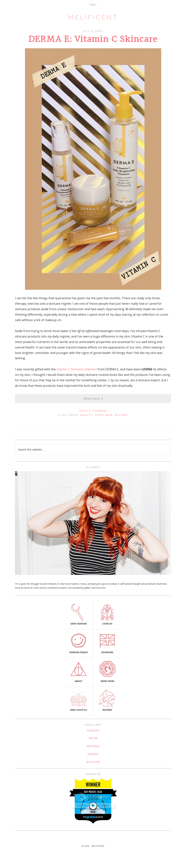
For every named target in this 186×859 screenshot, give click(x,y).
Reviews (121, 415)
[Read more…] (93, 398)
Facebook (93, 730)
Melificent (93, 17)
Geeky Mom (104, 415)
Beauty (87, 415)
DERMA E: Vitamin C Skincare (93, 39)
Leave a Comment (93, 410)
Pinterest (93, 754)
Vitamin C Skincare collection (76, 369)
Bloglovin (93, 762)
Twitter (93, 738)
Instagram (93, 746)
